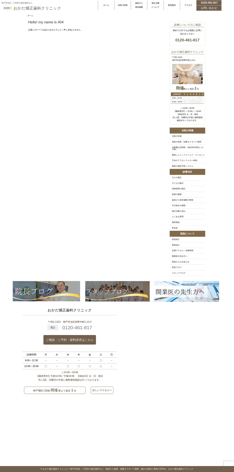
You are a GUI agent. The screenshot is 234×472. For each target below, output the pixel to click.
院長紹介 (176, 239)
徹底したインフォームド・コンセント (188, 155)
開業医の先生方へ (179, 256)
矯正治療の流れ (178, 211)
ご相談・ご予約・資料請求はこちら (70, 339)
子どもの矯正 (178, 183)
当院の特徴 (122, 5)
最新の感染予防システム (182, 166)
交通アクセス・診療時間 (182, 251)
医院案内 (172, 5)
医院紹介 (176, 245)
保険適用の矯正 (178, 189)
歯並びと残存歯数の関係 (182, 200)
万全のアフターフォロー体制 (184, 160)
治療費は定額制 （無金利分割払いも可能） (188, 148)
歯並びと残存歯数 (139, 5)
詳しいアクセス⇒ (102, 390)
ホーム (106, 5)
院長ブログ (177, 267)
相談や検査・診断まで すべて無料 (187, 142)
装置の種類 (177, 194)
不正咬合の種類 (178, 205)
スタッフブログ (178, 273)
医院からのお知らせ (180, 262)
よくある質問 (178, 217)
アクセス (188, 5)
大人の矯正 (177, 178)
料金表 (175, 228)
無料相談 (176, 222)
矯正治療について (155, 5)
